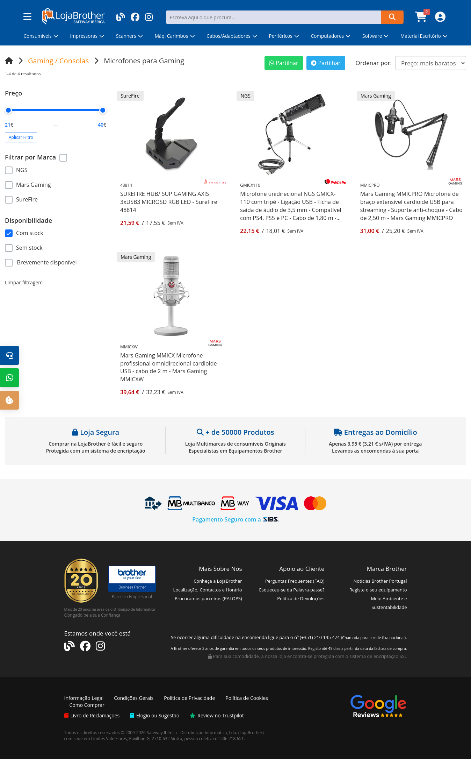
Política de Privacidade (189, 698)
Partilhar (283, 63)
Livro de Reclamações (92, 715)
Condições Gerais (133, 698)
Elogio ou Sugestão (154, 715)
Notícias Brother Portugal (380, 581)
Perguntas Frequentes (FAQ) (295, 581)
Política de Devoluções (300, 598)
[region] (55, 184)
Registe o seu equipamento (378, 590)
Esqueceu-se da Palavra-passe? (292, 590)
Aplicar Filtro (21, 137)
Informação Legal (84, 698)
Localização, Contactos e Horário (207, 590)
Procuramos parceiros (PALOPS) (208, 598)
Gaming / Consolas (58, 60)
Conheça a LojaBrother (218, 581)
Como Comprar (87, 705)
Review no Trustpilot (217, 715)
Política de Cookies (246, 698)
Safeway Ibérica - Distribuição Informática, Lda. (192, 732)
